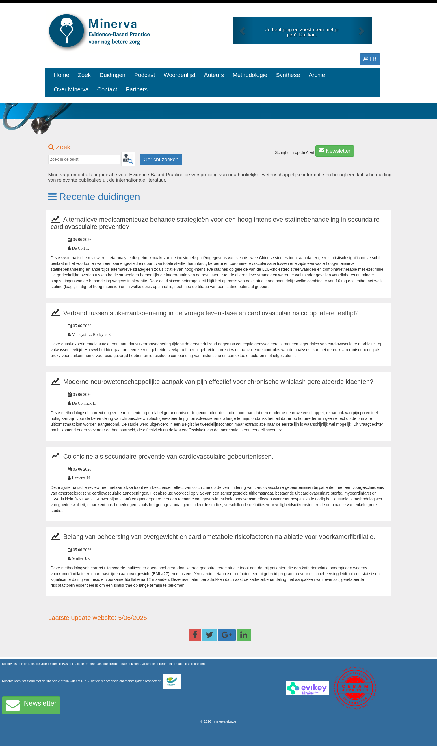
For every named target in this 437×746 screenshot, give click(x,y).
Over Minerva (71, 89)
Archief (318, 75)
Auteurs (214, 75)
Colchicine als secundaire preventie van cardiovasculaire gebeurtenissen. (168, 456)
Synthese (288, 75)
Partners (137, 89)
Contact (107, 89)
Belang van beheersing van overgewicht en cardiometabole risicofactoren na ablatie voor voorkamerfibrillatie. (219, 536)
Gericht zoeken (161, 159)
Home (61, 75)
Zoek (84, 75)
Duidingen (112, 75)
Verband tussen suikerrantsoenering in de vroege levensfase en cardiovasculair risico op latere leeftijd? (211, 313)
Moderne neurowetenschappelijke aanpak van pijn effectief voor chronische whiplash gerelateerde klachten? (218, 381)
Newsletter (334, 150)
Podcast (144, 75)
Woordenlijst (180, 75)
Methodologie (250, 75)
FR (370, 59)
